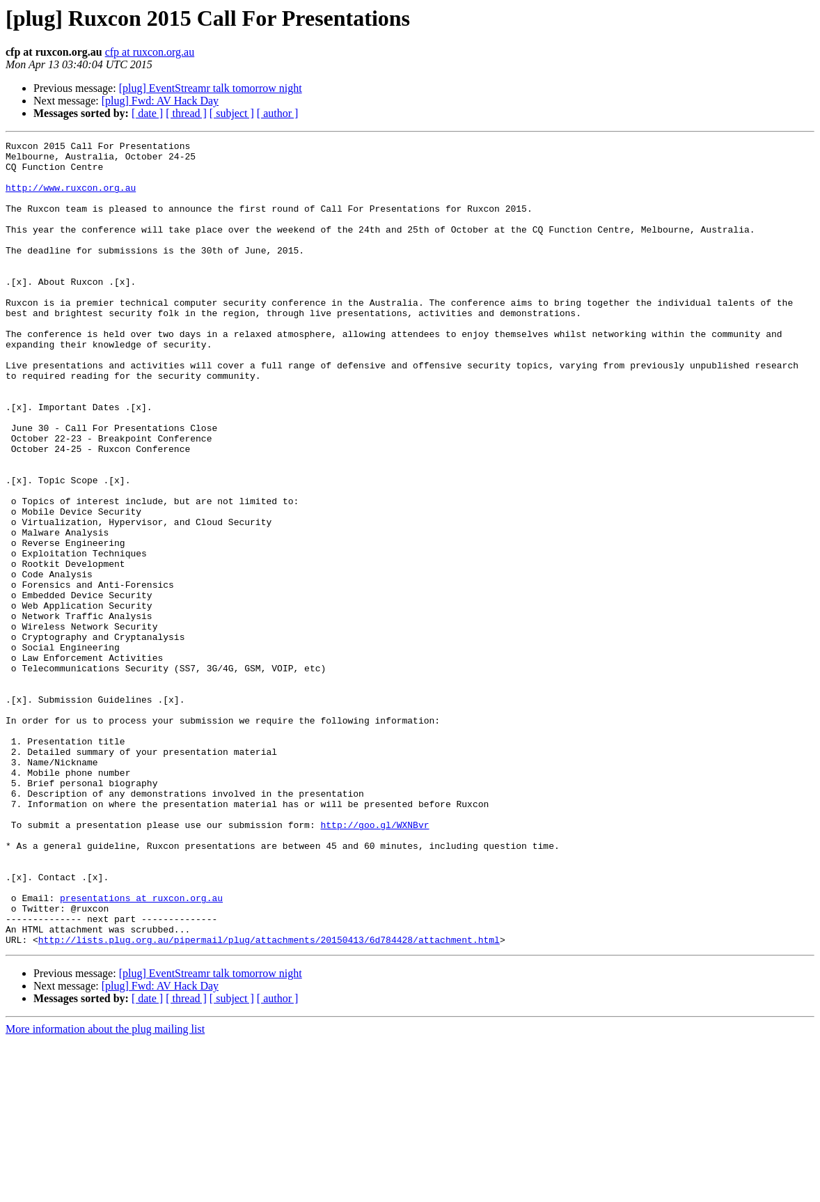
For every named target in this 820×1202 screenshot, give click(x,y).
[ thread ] (186, 113)
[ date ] (147, 113)
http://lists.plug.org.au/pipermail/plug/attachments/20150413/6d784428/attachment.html (269, 1100)
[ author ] (278, 113)
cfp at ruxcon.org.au (150, 52)
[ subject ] (232, 113)
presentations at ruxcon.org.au (141, 1050)
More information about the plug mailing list (105, 1190)
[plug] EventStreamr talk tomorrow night (210, 88)
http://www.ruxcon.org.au (71, 198)
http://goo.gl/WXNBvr (374, 962)
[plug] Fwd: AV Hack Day (160, 101)
